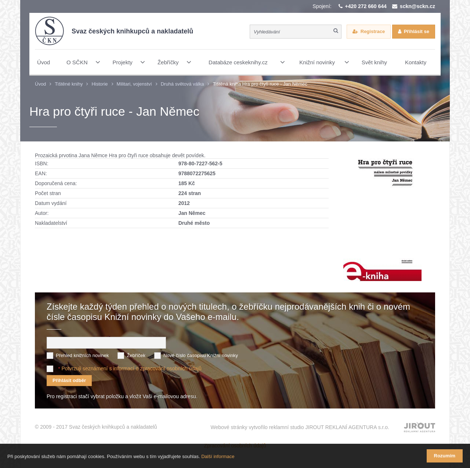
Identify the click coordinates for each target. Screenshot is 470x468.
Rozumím (445, 455)
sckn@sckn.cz (417, 6)
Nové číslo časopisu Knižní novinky (200, 355)
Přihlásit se (416, 31)
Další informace (217, 456)
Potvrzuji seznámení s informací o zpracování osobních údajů (131, 368)
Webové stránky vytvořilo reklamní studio (299, 427)
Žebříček (136, 355)
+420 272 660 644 (366, 6)
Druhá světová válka (182, 84)
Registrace (373, 31)
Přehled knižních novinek (82, 355)
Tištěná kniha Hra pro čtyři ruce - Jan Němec (260, 84)
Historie (99, 84)
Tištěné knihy (69, 84)
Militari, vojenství (134, 84)
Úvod (40, 84)
